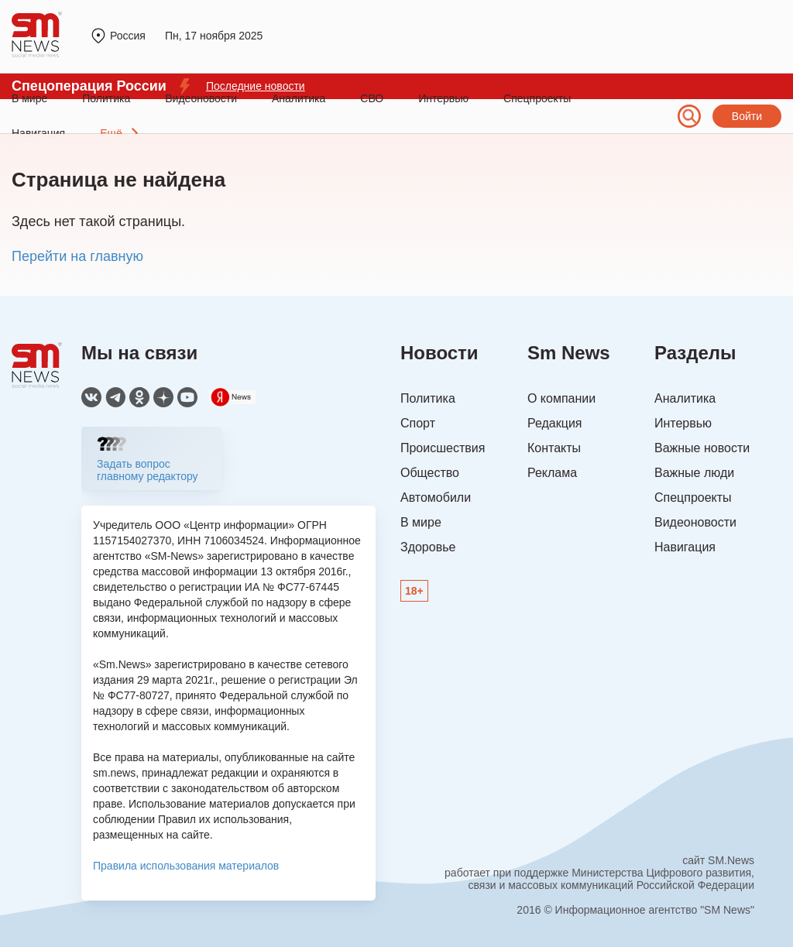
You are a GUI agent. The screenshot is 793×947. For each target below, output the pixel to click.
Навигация (685, 547)
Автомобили (435, 497)
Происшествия (442, 448)
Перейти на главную (77, 256)
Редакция (554, 423)
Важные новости (702, 448)
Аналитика (298, 98)
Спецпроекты (537, 98)
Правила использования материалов (186, 866)
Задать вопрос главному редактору (147, 470)
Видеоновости (201, 98)
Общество (429, 472)
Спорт (417, 423)
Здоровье (427, 547)
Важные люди (694, 472)
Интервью (443, 98)
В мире (29, 98)
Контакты (554, 448)
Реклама (552, 472)
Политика (106, 98)
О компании (561, 398)
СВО (371, 98)
